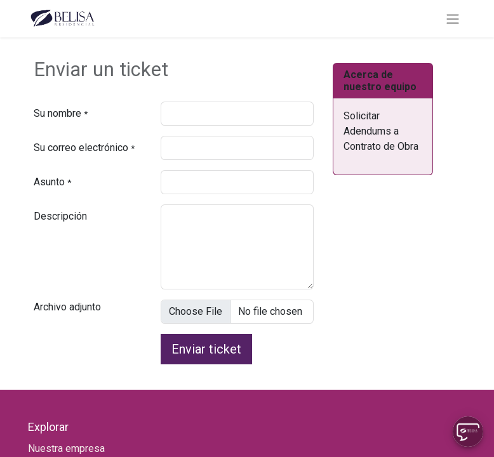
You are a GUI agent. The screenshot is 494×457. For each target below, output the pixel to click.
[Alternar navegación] (452, 18)
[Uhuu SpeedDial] (468, 431)
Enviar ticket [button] (206, 349)
